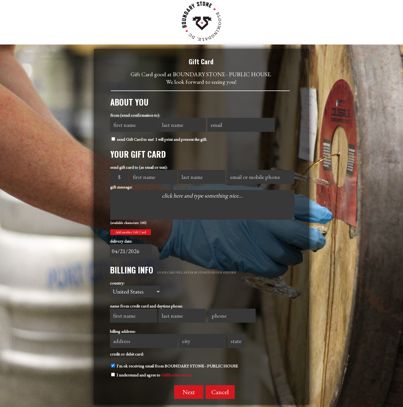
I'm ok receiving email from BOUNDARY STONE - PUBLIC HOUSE (174, 366)
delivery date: (121, 241)
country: (117, 283)
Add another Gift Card (130, 232)
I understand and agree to (151, 375)
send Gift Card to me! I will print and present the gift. (159, 139)
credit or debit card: (127, 354)
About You (129, 102)
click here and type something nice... (202, 205)
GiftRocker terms (176, 375)
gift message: (121, 187)
